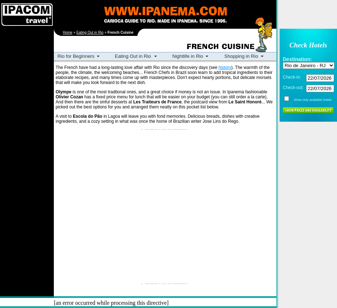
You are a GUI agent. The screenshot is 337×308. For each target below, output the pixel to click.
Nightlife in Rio (187, 56)
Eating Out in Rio (90, 32)
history (225, 67)
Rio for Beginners (75, 56)
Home (67, 32)
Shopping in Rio (241, 56)
